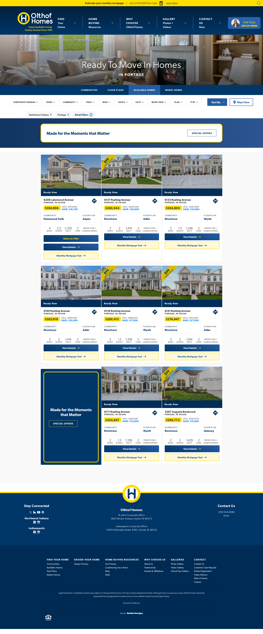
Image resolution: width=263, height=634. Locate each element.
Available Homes (144, 89)
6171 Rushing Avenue (126, 419)
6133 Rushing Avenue (194, 203)
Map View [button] (241, 102)
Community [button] (69, 102)
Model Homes (173, 89)
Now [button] (207, 23)
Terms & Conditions (131, 608)
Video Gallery (177, 572)
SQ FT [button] (138, 102)
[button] (258, 3)
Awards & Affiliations (153, 576)
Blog (107, 576)
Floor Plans (116, 89)
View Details (64, 249)
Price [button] (89, 102)
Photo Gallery (177, 568)
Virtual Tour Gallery (180, 576)
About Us (148, 568)
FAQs (107, 579)
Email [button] (226, 520)
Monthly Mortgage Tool (63, 258)
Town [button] (49, 102)
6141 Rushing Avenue (194, 316)
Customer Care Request (205, 572)
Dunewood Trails (49, 221)
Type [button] (192, 102)
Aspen (81, 221)
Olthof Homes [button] (135, 23)
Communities (89, 89)
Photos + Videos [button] (172, 23)
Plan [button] (177, 102)
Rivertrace (110, 221)
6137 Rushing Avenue (128, 203)
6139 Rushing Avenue (128, 316)
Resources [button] (98, 23)
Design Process (81, 568)
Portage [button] (62, 114)
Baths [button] (121, 102)
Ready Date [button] (158, 102)
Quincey (211, 436)
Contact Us (199, 568)
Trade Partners (200, 579)
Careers (197, 587)
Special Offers (202, 133)
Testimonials (150, 572)
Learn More (172, 3)
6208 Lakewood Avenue (63, 203)
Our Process (110, 568)
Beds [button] (105, 102)
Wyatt (213, 221)
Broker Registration (203, 576)
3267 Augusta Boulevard (191, 419)
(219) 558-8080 (226, 516)
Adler (146, 221)
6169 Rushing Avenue (63, 316)
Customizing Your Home (116, 572)
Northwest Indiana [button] (24, 102)
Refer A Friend (200, 583)
